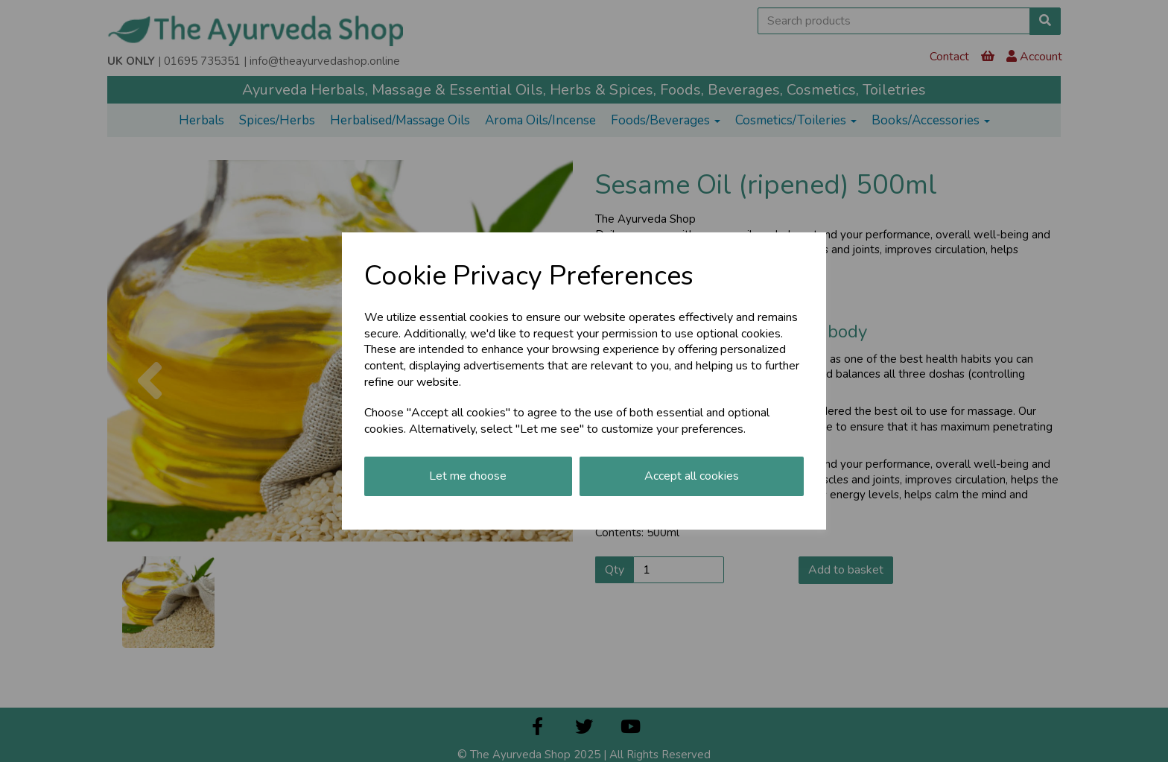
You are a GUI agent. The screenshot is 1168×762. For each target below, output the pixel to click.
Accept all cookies (691, 476)
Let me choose (468, 476)
